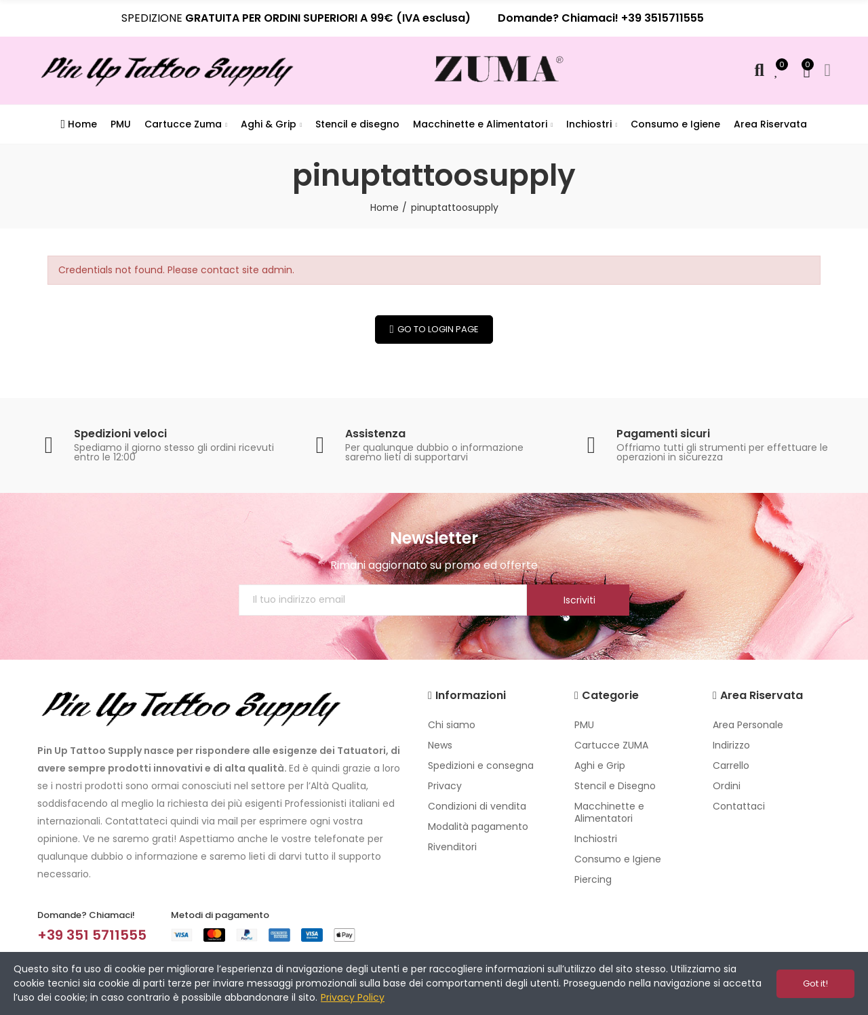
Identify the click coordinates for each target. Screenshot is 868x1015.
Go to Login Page (438, 329)
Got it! (815, 983)
